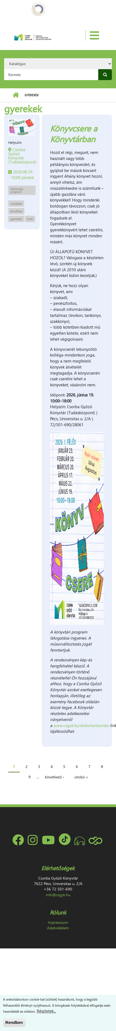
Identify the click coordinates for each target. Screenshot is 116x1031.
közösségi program (16, 190)
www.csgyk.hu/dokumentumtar (81, 725)
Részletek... (46, 1011)
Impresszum (58, 922)
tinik (30, 219)
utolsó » (81, 776)
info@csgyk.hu (58, 894)
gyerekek (16, 219)
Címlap (15, 95)
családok (16, 203)
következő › (54, 776)
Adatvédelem (58, 927)
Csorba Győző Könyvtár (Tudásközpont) (22, 156)
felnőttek (16, 211)
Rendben (14, 1022)
